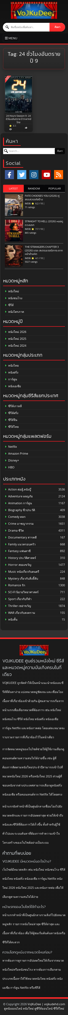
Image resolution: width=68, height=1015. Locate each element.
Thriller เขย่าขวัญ (18, 606)
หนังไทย (12, 365)
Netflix (11, 447)
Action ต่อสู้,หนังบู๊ (18, 489)
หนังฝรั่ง (11, 372)
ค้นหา (57, 27)
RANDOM (34, 188)
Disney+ (12, 460)
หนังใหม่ (12, 291)
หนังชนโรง (13, 298)
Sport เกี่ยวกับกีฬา (18, 599)
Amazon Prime (16, 454)
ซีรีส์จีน (11, 420)
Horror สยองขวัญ (18, 565)
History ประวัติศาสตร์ (20, 558)
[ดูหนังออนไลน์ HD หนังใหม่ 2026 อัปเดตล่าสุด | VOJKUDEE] (34, 10)
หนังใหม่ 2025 (15, 339)
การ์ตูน (11, 379)
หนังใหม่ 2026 (15, 332)
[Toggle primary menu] (11, 38)
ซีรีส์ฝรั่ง (11, 413)
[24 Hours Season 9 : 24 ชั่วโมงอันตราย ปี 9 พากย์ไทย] (18, 94)
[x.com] (21, 174)
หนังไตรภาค (14, 312)
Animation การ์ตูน (18, 503)
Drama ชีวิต (14, 530)
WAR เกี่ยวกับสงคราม (20, 613)
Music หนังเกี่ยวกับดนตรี (22, 572)
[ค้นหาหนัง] (26, 27)
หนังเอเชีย (13, 386)
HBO (9, 467)
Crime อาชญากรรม (19, 524)
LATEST (13, 188)
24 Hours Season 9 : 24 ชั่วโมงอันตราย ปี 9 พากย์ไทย (18, 119)
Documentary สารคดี (21, 537)
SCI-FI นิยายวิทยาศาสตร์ (22, 592)
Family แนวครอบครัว (20, 544)
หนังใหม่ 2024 (15, 346)
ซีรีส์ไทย (12, 427)
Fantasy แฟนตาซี (18, 551)
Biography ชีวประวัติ (20, 510)
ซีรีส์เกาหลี (13, 406)
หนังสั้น (11, 619)
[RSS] (58, 174)
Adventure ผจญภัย (19, 496)
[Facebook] (9, 174)
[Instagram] (33, 174)
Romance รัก (15, 585)
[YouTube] (46, 174)
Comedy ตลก (15, 517)
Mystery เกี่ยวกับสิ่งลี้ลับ (21, 578)
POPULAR (54, 188)
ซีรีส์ (9, 305)
